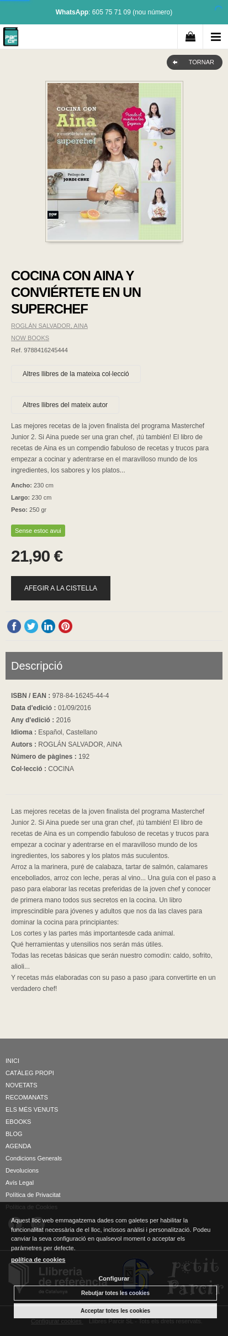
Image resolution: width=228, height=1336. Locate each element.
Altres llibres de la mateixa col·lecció (76, 374)
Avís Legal (20, 1182)
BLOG (14, 1134)
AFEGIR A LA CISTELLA (60, 588)
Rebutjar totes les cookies (115, 1293)
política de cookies (38, 1259)
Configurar (113, 1278)
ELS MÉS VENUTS (32, 1109)
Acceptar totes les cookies (115, 1311)
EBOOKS (18, 1121)
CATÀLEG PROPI (30, 1073)
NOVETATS (22, 1085)
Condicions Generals (34, 1158)
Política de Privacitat (33, 1194)
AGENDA (18, 1146)
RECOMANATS (27, 1097)
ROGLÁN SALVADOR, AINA (49, 325)
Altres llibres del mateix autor (65, 405)
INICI (12, 1060)
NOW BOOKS (30, 338)
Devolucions (22, 1170)
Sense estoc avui (38, 530)
